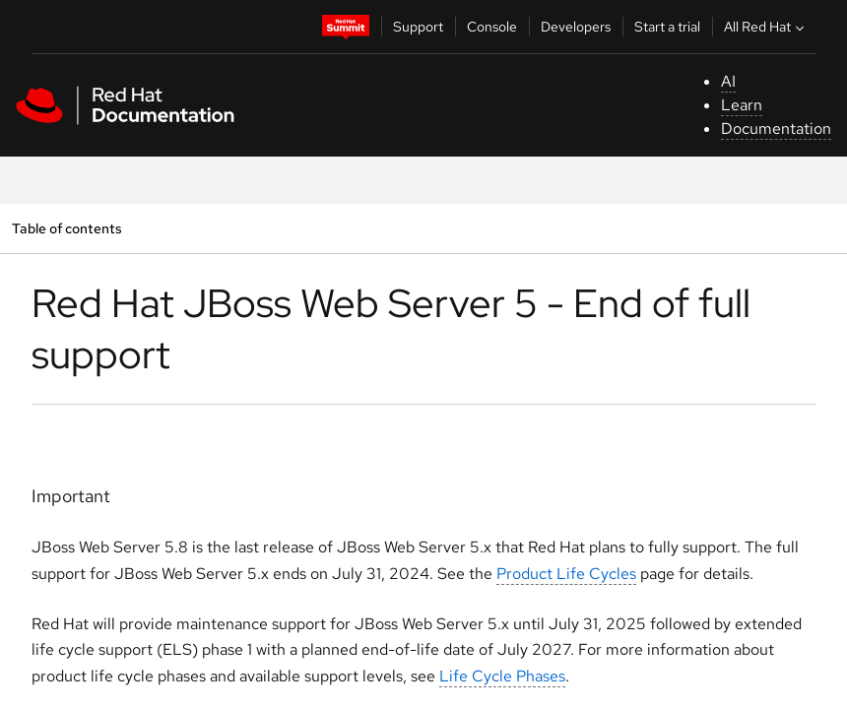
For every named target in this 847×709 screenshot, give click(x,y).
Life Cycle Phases (502, 676)
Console (492, 26)
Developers (576, 26)
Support (418, 26)
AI (728, 81)
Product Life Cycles (566, 573)
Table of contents (66, 228)
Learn (741, 105)
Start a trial (667, 26)
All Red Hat (766, 26)
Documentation (776, 128)
